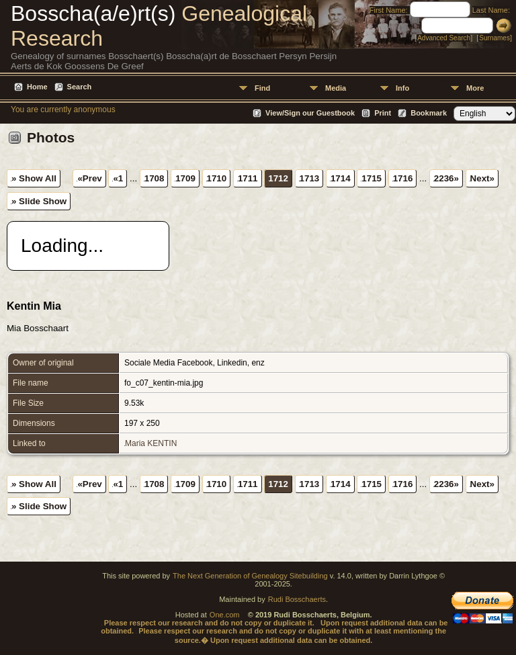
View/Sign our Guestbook (310, 113)
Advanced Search (443, 38)
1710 (217, 178)
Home (37, 87)
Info (402, 88)
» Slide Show (39, 201)
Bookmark (429, 113)
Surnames (494, 38)
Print (382, 113)
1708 (154, 178)
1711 (248, 178)
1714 (341, 178)
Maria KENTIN (151, 443)
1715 (371, 178)
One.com (225, 615)
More (475, 88)
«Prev (89, 178)
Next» (482, 178)
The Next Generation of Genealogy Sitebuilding (250, 576)
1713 (310, 178)
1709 (185, 178)
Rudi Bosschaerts (297, 599)
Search (79, 87)
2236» (446, 178)
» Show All (33, 178)
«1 (118, 178)
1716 (403, 178)
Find (262, 88)
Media (335, 88)
